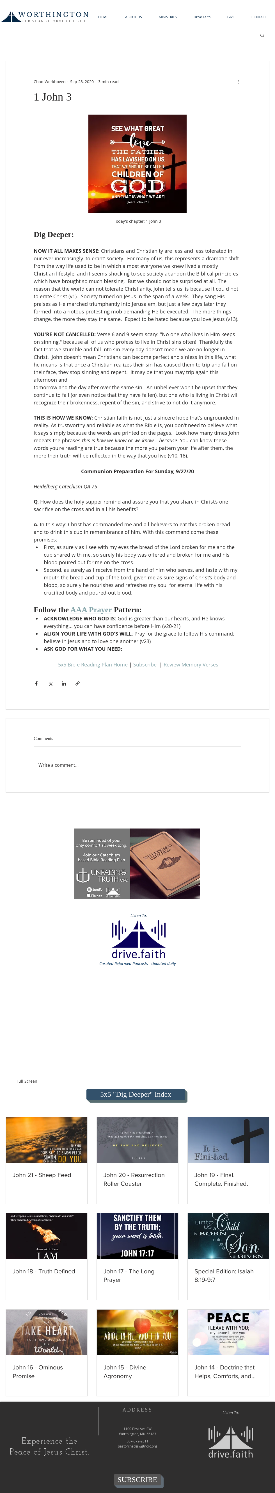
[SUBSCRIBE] (137, 1479)
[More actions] (238, 81)
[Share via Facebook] (36, 683)
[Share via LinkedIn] (64, 683)
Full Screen (27, 1081)
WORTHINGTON (54, 15)
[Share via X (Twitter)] (50, 683)
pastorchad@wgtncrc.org (137, 1446)
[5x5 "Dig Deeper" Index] (135, 1094)
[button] (133, 17)
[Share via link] (77, 683)
